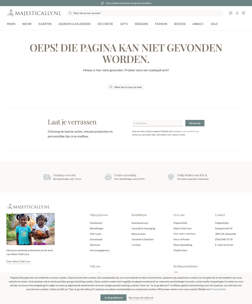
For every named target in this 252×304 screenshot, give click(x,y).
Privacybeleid (218, 289)
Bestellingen (97, 228)
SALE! (214, 24)
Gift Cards (95, 233)
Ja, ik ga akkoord (113, 297)
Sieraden (141, 24)
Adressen (95, 244)
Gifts (124, 24)
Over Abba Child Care (18, 261)
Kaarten (45, 24)
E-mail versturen (224, 244)
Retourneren (139, 233)
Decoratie (105, 24)
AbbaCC (198, 24)
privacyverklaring (189, 131)
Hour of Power (181, 239)
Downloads (96, 239)
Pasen (11, 24)
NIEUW (27, 24)
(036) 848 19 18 (224, 239)
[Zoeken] (145, 13)
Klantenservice (140, 222)
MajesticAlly (180, 222)
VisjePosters (180, 250)
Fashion (161, 24)
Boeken (179, 24)
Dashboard (96, 222)
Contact (136, 244)
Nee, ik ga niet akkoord (141, 297)
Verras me (194, 123)
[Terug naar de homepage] (33, 13)
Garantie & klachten (143, 239)
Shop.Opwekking (182, 244)
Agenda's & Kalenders (75, 24)
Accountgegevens (99, 250)
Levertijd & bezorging (143, 228)
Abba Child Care (182, 228)
